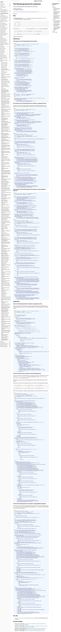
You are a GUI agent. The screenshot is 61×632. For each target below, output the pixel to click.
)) (34, 58)
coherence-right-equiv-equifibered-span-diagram (26, 271)
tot (17, 408)
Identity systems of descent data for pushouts (5, 210)
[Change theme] (14, 1)
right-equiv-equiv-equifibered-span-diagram (26, 603)
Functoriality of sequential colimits (4, 201)
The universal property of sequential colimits (5, 326)
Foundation (2, 25)
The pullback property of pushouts (5, 265)
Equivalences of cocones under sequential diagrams (5, 171)
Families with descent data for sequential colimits (5, 188)
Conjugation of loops (5, 95)
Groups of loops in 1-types (5, 205)
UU (31, 44)
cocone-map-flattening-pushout (20, 320)
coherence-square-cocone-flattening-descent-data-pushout (25, 157)
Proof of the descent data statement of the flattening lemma (56, 24)
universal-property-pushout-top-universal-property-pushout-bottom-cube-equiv (31, 464)
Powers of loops (4, 260)
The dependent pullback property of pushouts (6, 110)
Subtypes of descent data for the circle (5, 143)
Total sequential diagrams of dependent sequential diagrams (4, 310)
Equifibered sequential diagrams (5, 166)
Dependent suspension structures (5, 116)
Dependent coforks (5, 105)
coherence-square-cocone (26, 58)
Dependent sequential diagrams (5, 114)
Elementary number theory (3, 21)
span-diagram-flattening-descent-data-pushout (23, 127)
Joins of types (4, 227)
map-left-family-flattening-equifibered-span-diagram (24, 245)
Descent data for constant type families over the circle (5, 131)
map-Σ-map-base (18, 51)
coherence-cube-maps (19, 401)
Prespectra (3, 263)
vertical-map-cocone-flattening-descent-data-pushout (24, 149)
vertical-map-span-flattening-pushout (21, 48)
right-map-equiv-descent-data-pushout (24, 153)
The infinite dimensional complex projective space (5, 214)
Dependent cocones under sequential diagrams (5, 102)
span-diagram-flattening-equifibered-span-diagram (23, 214)
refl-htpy (19, 425)
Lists (1, 36)
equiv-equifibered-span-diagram (21, 225)
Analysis (2, 14)
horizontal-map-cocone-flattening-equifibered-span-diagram (25, 229)
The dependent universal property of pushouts (6, 122)
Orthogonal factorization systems (4, 44)
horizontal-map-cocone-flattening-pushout (22, 60)
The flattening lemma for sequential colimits (6, 195)
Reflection (2, 50)
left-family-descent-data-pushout (23, 114)
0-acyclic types (4, 63)
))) (38, 330)
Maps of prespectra (5, 234)
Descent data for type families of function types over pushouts (5, 149)
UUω (29, 87)
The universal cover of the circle (5, 317)
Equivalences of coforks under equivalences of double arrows (5, 173)
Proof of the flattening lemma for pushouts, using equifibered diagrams (56, 28)
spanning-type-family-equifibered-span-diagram (26, 198)
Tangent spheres (5, 305)
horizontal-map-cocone (23, 49)
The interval (4, 219)
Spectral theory (3, 55)
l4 (18, 94)
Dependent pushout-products (5, 112)
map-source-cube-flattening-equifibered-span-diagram (24, 530)
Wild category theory (4, 346)
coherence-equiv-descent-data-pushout (24, 432)
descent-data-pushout (20, 110)
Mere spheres (4, 237)
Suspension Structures (5, 298)
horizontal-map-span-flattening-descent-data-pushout (24, 119)
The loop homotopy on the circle (5, 231)
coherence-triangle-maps (19, 344)
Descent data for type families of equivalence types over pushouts (5, 146)
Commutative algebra (4, 17)
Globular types (3, 29)
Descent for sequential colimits (5, 161)
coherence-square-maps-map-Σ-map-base (22, 73)
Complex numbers (3, 18)
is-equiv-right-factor (21, 360)
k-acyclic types (4, 315)
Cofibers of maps (4, 85)
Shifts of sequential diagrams (5, 288)
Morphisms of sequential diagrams (4, 253)
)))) (39, 331)
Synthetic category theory (3, 58)
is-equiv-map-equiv (21, 362)
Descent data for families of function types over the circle (5, 140)
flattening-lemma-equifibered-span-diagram (23, 588)
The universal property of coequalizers (5, 322)
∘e (20, 527)
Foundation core (3, 27)
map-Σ (16, 56)
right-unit (20, 450)
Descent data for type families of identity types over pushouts (5, 152)
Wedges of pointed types (5, 333)
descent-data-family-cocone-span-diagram (35, 138)
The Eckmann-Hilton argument (5, 164)
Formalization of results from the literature (4, 11)
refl (35, 449)
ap (15, 264)
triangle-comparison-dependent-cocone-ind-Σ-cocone (24, 347)
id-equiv (19, 484)
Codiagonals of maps (5, 82)
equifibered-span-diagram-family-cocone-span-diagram (27, 242)
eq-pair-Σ (18, 449)
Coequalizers (4, 83)
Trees (1, 341)
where (38, 11)
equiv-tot (17, 334)
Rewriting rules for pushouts (5, 277)
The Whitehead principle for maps (4, 335)
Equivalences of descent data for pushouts (5, 179)
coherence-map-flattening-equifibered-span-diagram (24, 254)
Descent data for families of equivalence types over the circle (5, 137)
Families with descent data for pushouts (5, 186)
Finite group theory (3, 24)
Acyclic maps (4, 66)
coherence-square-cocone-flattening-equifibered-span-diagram (26, 281)
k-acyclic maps (4, 314)
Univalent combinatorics (4, 343)
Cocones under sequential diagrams (4, 79)
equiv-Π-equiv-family (22, 337)
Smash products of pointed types (5, 290)
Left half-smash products (4, 229)
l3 (17, 44)
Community (2, 4)
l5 (20, 44)
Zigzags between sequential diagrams (5, 339)
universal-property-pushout (20, 88)
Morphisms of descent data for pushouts (5, 251)
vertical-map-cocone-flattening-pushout (21, 65)
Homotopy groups (5, 208)
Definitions (16, 39)
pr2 (16, 83)
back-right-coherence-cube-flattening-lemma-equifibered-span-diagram (27, 542)
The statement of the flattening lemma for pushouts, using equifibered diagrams (56, 17)
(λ (24, 332)
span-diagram (28, 94)
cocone (27, 45)
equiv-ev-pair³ (25, 361)
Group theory (2, 32)
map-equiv (18, 346)
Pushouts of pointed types (5, 270)
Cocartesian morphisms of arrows (5, 75)
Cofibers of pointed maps (5, 87)
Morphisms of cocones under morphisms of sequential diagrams (5, 240)
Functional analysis (3, 28)
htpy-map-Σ (17, 162)
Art (1, 8)
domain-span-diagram (20, 199)
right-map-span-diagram (21, 125)
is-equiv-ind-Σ (20, 371)
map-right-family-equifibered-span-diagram (25, 212)
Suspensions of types (5, 304)
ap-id (17, 573)
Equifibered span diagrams (4, 169)
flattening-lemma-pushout (20, 355)
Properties (54, 19)
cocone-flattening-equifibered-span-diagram (22, 286)
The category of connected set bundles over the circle (5, 69)
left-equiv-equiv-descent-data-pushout (26, 472)
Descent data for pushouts (4, 155)
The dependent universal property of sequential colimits (4, 124)
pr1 (14, 81)
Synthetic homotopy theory (3, 60)
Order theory (2, 41)
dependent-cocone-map (21, 345)
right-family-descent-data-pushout (33, 122)
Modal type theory (3, 40)
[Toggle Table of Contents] (12, 1)
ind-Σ (18, 359)
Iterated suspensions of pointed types (5, 223)
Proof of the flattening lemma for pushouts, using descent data (56, 21)
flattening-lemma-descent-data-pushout (22, 463)
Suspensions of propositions (4, 302)
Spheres (3, 295)
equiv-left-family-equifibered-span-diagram (25, 528)
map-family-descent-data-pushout (23, 126)
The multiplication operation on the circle (5, 256)
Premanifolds (4, 262)
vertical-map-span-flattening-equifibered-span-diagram (24, 196)
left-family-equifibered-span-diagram (24, 202)
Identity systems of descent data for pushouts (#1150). (36, 628)
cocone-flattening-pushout (19, 77)
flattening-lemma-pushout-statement (21, 87)
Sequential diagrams (5, 284)
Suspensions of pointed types (6, 300)
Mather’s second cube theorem (20, 618)
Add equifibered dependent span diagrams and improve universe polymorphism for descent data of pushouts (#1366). (31, 626)
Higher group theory (4, 33)
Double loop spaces (5, 162)
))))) (26, 585)
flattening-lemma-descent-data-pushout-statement (23, 182)
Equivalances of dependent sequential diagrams (4, 176)
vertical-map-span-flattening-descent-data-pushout (24, 112)
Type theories (3, 342)
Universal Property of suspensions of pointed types (5, 331)
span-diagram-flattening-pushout (20, 98)
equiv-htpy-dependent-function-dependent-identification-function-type (33, 338)
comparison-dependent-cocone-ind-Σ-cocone (22, 325)
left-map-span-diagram (35, 114)
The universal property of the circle (5, 319)
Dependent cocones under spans (5, 104)
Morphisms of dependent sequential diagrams (4, 246)
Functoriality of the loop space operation (5, 198)
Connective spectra (5, 100)
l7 (19, 137)
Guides (1, 5)
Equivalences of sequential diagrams (4, 184)
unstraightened (32, 618)
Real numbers (3, 48)
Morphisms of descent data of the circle (5, 249)
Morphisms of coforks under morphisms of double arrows (5, 243)
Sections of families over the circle (5, 279)
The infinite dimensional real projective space (5, 218)
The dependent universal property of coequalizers (4, 119)
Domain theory (3, 19)
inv (15, 270)
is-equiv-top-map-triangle (23, 363)
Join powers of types (5, 224)
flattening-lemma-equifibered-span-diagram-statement (24, 294)
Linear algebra (3, 34)
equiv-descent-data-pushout (20, 138)
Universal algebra (3, 345)
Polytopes (2, 46)
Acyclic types (4, 67)
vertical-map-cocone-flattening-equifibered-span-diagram (25, 237)
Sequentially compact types (5, 286)
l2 (16, 44)
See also (54, 30)
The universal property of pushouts (5, 324)
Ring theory (2, 51)
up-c (26, 357)
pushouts (25, 18)
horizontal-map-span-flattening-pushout (21, 55)
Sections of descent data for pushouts (5, 281)
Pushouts (3, 268)
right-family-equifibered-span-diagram (24, 208)
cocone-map (17, 321)
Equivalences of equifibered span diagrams (5, 182)
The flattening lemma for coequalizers (6, 190)
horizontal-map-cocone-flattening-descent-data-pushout (24, 141)
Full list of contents (3, 9)
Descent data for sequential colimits (4, 157)
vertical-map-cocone (22, 54)
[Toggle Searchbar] (16, 1)
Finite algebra (3, 23)
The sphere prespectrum (4, 294)
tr (19, 58)
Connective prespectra (5, 98)
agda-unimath (38, 1)
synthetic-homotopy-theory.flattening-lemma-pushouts (26, 11)
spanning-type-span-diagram (22, 113)
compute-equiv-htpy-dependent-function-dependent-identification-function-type (34, 351)
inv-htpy (18, 168)
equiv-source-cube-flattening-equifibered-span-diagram (24, 519)
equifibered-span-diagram (21, 194)
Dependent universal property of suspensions (5, 127)
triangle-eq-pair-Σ (19, 441)
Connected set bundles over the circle (5, 97)
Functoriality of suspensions (4, 203)
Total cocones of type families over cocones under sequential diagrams (5, 307)
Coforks (3, 88)
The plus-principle (5, 259)
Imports (15, 13)
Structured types (3, 56)
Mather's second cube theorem (5, 236)
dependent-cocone (18, 332)
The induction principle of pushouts (5, 212)
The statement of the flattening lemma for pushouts (56, 9)
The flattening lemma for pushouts (6, 193)
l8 (23, 220)
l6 (36, 136)
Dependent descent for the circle (5, 108)
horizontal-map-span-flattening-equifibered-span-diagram (25, 205)
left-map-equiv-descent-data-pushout (24, 145)
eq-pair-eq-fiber (18, 348)
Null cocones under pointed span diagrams (5, 258)
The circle (3, 73)
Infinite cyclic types (5, 216)
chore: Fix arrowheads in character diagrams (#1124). (34, 630)
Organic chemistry (3, 42)
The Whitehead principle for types (4, 337)
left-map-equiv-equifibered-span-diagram (24, 233)
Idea (53, 5)
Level (23, 44)
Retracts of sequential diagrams (5, 274)
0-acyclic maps (4, 62)
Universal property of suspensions (5, 328)
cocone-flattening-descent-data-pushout (25, 178)
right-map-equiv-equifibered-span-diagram (25, 241)
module (14, 11)
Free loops (3, 196)
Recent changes (55, 32)
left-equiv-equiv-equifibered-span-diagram (25, 524)
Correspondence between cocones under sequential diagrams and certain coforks (5, 91)
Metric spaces (3, 38)
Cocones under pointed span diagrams (5, 77)
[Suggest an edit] (59, 0)
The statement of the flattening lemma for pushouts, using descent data (56, 13)
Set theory (2, 52)
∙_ (36, 449)
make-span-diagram (18, 99)
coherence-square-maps (19, 68)
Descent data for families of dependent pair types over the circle (5, 134)
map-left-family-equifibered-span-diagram (23, 253)
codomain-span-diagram (21, 122)
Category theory (3, 15)
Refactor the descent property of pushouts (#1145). (35, 629)
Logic (1, 37)
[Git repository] (58, 0)
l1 (15, 44)
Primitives (2, 47)
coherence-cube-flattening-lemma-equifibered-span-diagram (28, 612)
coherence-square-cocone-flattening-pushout (22, 72)
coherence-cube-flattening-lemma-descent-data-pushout (24, 400)
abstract (15, 354)
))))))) (22, 459)
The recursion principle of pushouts (6, 272)
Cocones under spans (5, 81)
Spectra (3, 292)
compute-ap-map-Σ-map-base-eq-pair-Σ (25, 451)
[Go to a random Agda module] (18, 1)
